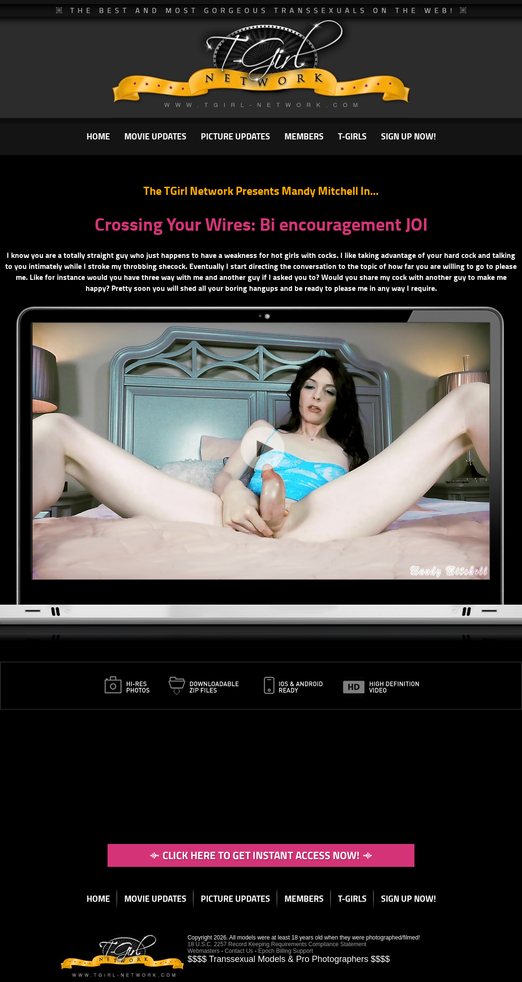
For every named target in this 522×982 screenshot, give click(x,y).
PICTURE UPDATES (235, 136)
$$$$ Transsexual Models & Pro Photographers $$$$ (288, 959)
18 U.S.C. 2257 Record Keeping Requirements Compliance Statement (276, 944)
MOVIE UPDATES (155, 136)
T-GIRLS (352, 136)
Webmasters (203, 951)
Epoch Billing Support (285, 951)
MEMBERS (304, 136)
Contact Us (239, 951)
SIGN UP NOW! (408, 136)
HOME (98, 136)
